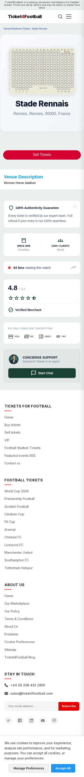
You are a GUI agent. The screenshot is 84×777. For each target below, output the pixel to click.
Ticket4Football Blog (19, 657)
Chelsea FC (13, 537)
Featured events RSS (20, 455)
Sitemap (10, 650)
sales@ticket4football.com (28, 693)
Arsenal (9, 529)
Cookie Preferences (19, 642)
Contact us (12, 463)
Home (8, 417)
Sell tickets (12, 432)
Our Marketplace (16, 603)
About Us (11, 626)
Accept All (63, 768)
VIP (6, 440)
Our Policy (12, 611)
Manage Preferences (28, 768)
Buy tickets (12, 425)
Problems (11, 634)
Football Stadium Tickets (22, 448)
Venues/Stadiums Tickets (17, 28)
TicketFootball (25, 16)
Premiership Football (19, 499)
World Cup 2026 (16, 491)
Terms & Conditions (18, 619)
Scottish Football (16, 506)
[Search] (60, 17)
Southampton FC (16, 560)
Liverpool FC (13, 545)
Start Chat (42, 373)
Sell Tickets (42, 155)
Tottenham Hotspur (18, 568)
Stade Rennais (39, 28)
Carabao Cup (14, 514)
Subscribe (69, 706)
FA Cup (9, 522)
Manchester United (18, 552)
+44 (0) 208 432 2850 (24, 685)
